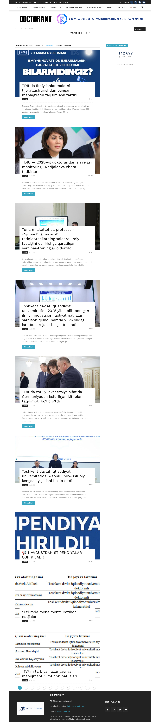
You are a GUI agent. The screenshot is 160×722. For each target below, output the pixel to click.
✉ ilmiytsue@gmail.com (23, 2)
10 (74, 688)
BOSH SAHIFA (22, 7)
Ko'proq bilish (28, 117)
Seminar (67, 45)
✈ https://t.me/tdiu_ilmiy (59, 2)
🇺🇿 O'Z (133, 7)
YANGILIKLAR (55, 7)
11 (81, 688)
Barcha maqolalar (24, 45)
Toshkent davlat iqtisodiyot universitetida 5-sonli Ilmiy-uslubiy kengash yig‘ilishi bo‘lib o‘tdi (53, 476)
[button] (143, 7)
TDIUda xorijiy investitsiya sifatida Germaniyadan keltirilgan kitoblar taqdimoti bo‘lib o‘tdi (52, 396)
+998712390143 (63, 711)
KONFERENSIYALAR (94, 7)
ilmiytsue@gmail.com (75, 706)
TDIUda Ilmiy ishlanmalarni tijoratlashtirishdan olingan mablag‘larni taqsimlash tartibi (49, 90)
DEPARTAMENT (39, 7)
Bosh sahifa (19, 29)
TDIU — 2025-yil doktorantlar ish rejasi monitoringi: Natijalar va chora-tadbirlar (57, 167)
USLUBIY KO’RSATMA (74, 7)
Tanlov (59, 45)
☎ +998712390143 (41, 2)
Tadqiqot (39, 45)
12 (87, 688)
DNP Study (121, 7)
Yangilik (49, 45)
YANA (109, 7)
